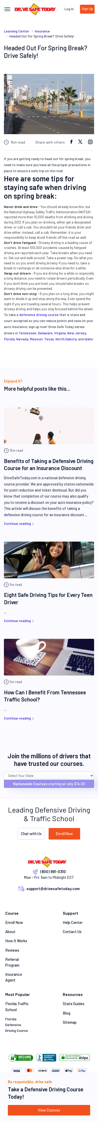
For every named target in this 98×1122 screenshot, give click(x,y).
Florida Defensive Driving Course (16, 1025)
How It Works (16, 940)
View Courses (49, 1110)
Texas (49, 339)
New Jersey (76, 333)
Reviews (12, 950)
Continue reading (19, 523)
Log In (69, 9)
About (10, 931)
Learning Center (16, 31)
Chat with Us (31, 833)
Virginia (60, 333)
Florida (9, 339)
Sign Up (87, 9)
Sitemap (70, 1022)
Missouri (36, 339)
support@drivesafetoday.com (53, 888)
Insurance (42, 31)
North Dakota (66, 339)
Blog (66, 1013)
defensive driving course (39, 315)
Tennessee (27, 333)
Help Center (73, 922)
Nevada (22, 339)
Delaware (45, 333)
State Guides (73, 1003)
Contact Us (72, 931)
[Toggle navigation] (7, 9)
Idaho (88, 339)
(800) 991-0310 (53, 871)
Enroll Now (64, 833)
